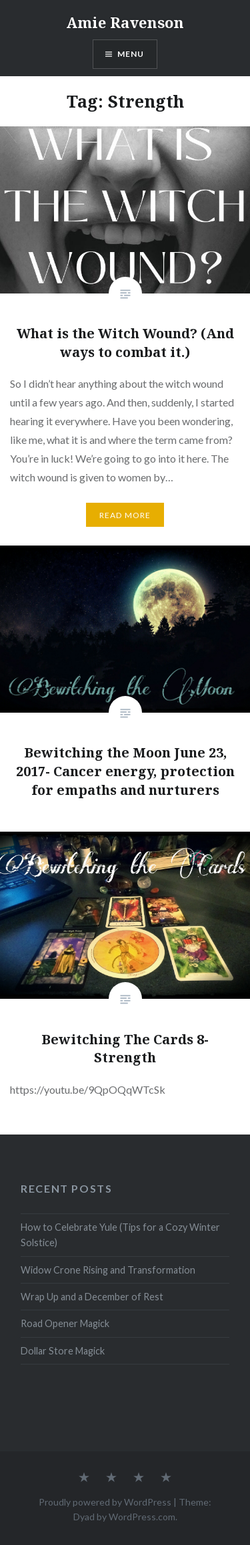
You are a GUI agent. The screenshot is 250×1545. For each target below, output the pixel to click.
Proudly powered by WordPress (105, 1502)
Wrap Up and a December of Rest (92, 1296)
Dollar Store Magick (63, 1350)
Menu (131, 54)
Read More (125, 515)
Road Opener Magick (65, 1323)
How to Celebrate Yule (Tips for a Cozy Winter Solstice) (120, 1234)
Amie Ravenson (125, 22)
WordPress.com (142, 1516)
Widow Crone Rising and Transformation (108, 1270)
